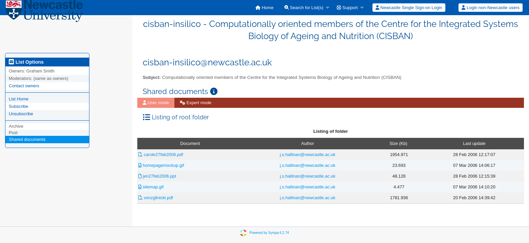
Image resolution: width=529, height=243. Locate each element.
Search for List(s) (304, 7)
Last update (474, 143)
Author (307, 143)
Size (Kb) (399, 143)
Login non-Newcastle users (490, 7)
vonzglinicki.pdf (155, 197)
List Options (26, 62)
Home (264, 7)
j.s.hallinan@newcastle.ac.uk (307, 154)
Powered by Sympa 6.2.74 (269, 232)
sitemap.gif (151, 186)
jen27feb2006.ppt (157, 176)
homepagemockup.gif (161, 165)
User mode (156, 102)
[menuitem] (264, 7)
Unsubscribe (21, 113)
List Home (19, 98)
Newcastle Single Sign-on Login (408, 7)
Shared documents (27, 139)
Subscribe (18, 106)
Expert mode (195, 102)
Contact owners (24, 85)
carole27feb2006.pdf (160, 154)
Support (347, 7)
